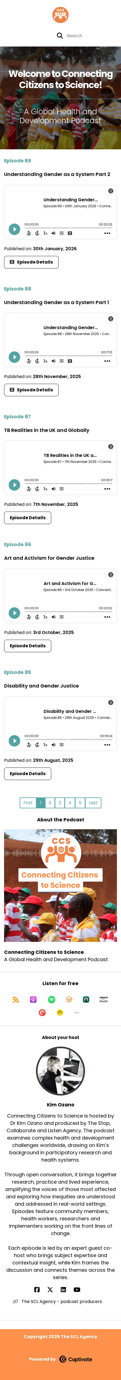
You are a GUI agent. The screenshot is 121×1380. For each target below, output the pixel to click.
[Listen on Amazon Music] (103, 999)
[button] (76, 1012)
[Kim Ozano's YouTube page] (80, 1290)
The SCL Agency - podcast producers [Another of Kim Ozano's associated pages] (57, 1301)
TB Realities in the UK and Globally (46, 430)
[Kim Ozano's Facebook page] (40, 1290)
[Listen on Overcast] (69, 999)
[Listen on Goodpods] (59, 1012)
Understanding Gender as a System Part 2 (57, 174)
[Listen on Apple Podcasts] (33, 999)
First (28, 803)
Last (93, 803)
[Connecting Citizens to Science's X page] (22, 36)
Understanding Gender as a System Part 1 (56, 302)
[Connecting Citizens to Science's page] (47, 36)
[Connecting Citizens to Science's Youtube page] (33, 36)
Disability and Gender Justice (41, 685)
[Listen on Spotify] (51, 999)
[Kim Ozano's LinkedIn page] (66, 1290)
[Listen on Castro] (86, 999)
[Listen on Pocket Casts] (42, 1012)
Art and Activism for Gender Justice (49, 558)
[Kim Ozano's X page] (53, 1290)
